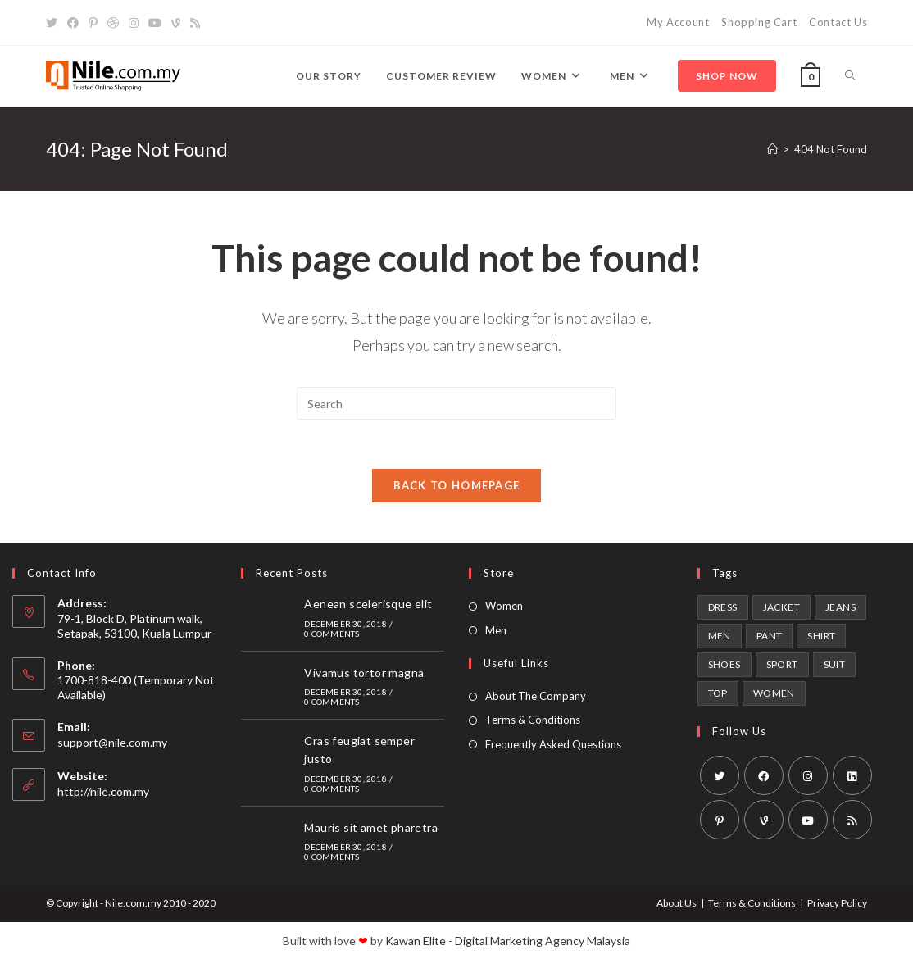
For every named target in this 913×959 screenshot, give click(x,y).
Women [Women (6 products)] (774, 693)
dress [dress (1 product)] (723, 607)
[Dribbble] (113, 23)
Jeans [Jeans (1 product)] (840, 607)
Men (495, 630)
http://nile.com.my (103, 791)
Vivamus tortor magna (364, 672)
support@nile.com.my (112, 742)
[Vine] (175, 23)
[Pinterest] (93, 23)
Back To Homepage (456, 485)
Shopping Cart (759, 22)
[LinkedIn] (852, 775)
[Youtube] (154, 23)
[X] (54, 23)
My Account (678, 22)
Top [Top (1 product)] (718, 693)
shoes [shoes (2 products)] (724, 664)
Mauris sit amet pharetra (371, 827)
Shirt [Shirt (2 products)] (821, 635)
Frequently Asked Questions (553, 744)
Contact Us (838, 22)
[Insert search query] (456, 403)
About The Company (535, 695)
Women (504, 605)
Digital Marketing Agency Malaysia (542, 941)
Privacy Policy (837, 903)
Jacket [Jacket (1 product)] (781, 607)
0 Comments (331, 634)
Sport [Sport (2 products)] (782, 664)
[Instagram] (133, 23)
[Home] (772, 149)
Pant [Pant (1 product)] (769, 635)
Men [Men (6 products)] (719, 635)
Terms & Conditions (532, 719)
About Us (676, 903)
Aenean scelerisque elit (368, 604)
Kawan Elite (415, 941)
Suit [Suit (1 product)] (835, 664)
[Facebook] (73, 23)
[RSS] (195, 23)
